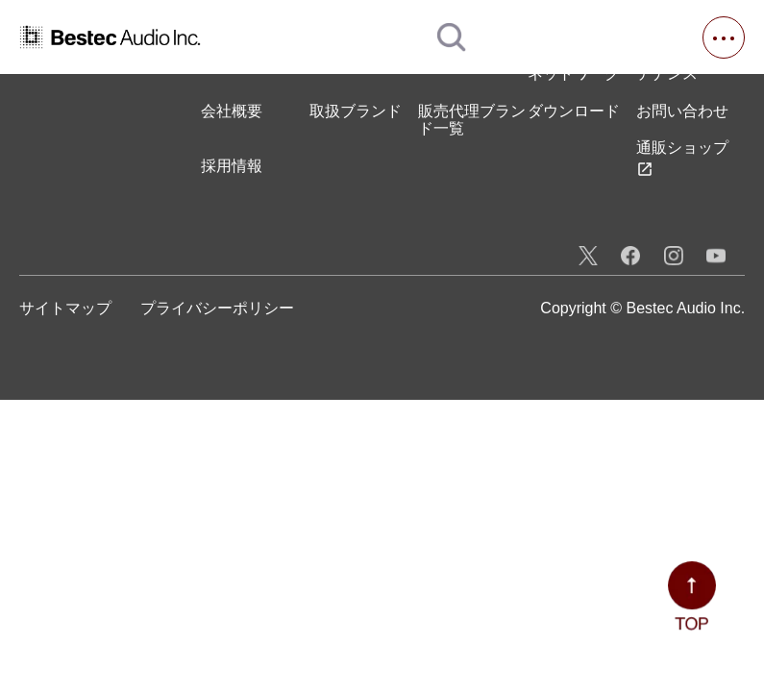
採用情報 (231, 166)
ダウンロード (574, 111)
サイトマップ (65, 308)
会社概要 (231, 111)
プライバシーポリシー (217, 308)
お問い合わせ (682, 111)
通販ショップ (682, 158)
